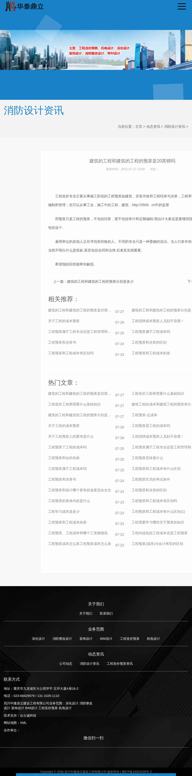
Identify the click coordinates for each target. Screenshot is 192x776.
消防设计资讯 (174, 127)
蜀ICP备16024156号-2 (137, 772)
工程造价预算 (130, 639)
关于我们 (85, 613)
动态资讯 (153, 127)
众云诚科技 (28, 715)
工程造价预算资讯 (120, 663)
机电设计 (153, 639)
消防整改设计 (62, 639)
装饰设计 (86, 639)
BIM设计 (106, 639)
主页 (138, 127)
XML (23, 723)
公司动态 (65, 663)
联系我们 (106, 613)
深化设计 (38, 639)
